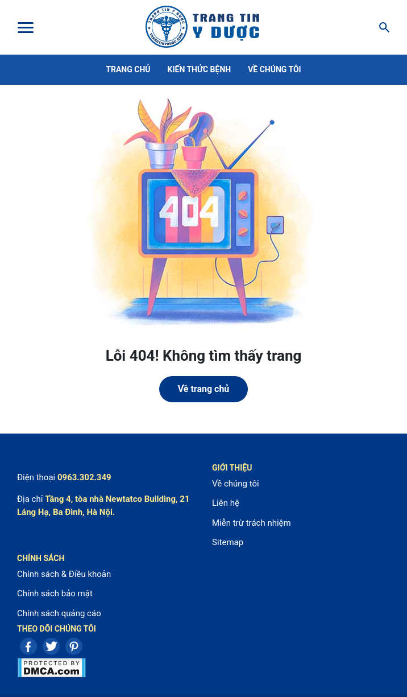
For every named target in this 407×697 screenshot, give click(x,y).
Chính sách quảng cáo (59, 613)
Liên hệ (225, 503)
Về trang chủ (204, 388)
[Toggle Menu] (25, 27)
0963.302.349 (84, 477)
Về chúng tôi (274, 69)
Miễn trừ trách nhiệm (251, 523)
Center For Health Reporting (202, 27)
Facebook (28, 646)
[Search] (381, 27)
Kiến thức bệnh (199, 69)
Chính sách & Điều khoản (64, 574)
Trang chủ (128, 69)
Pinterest (73, 646)
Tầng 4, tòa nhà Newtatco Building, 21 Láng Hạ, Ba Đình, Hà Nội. (103, 505)
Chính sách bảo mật (55, 593)
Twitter (51, 646)
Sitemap (227, 542)
